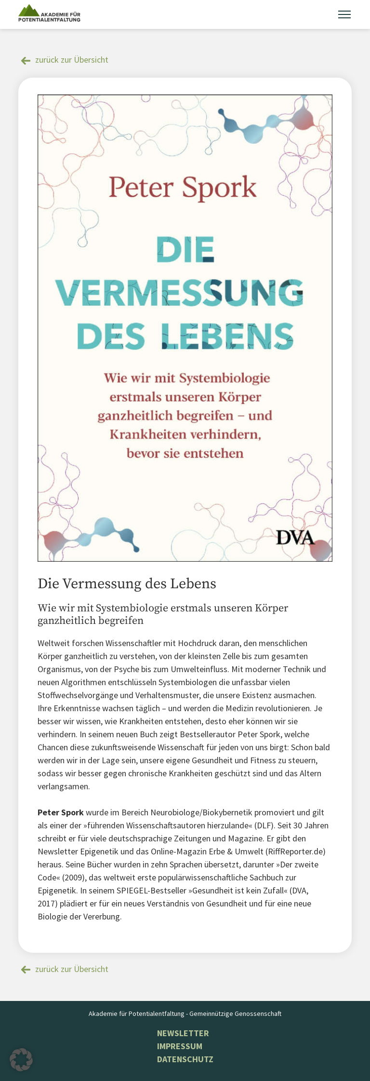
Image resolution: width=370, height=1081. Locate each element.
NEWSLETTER (183, 1033)
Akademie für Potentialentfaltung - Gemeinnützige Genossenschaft (185, 1013)
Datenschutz (185, 1059)
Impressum (179, 1046)
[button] (21, 1060)
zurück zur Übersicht (71, 59)
